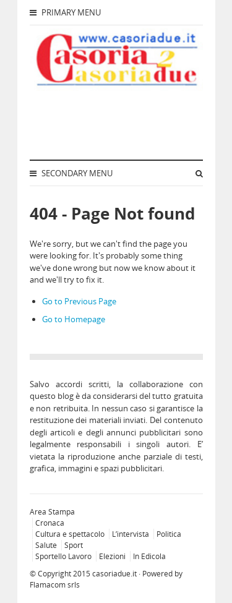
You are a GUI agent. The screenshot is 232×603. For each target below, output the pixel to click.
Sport (73, 545)
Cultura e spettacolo (70, 534)
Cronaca (49, 523)
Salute (46, 545)
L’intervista (130, 534)
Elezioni (112, 556)
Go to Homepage (73, 319)
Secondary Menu (71, 173)
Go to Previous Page (79, 301)
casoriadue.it (114, 573)
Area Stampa (52, 512)
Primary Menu (65, 12)
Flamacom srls (55, 584)
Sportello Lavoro (63, 556)
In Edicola (149, 556)
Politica (169, 534)
